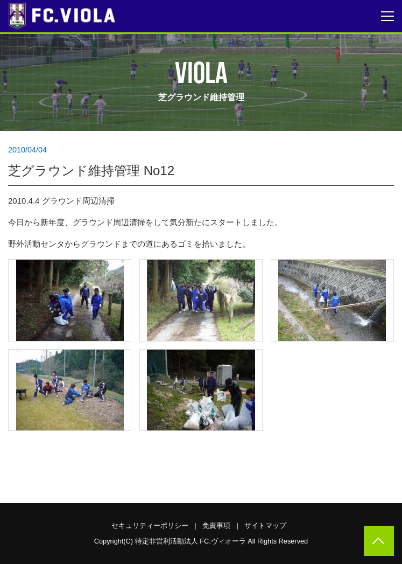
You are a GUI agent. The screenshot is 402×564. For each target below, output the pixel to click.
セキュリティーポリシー (149, 525)
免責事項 (216, 525)
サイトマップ (265, 525)
